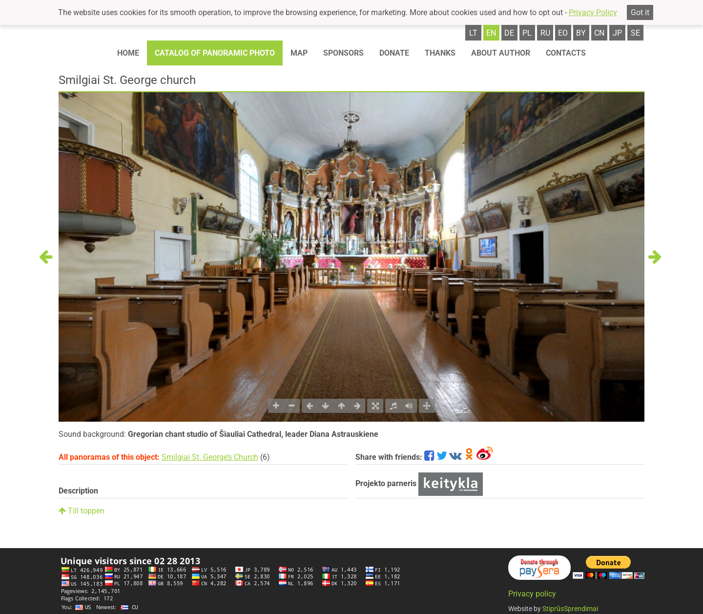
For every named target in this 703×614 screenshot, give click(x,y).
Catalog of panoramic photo (215, 53)
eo (563, 33)
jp (617, 33)
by (581, 33)
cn (599, 33)
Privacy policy (532, 593)
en (491, 33)
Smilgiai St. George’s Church (210, 457)
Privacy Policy (593, 12)
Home (128, 53)
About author (500, 53)
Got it (640, 12)
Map (299, 53)
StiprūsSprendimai (570, 609)
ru (545, 33)
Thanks (440, 53)
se (635, 33)
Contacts (566, 53)
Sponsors (343, 53)
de (509, 33)
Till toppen (81, 510)
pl (527, 33)
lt (473, 33)
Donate (394, 53)
